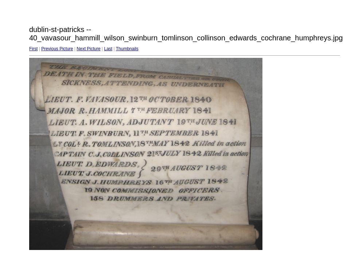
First (33, 48)
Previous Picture (57, 48)
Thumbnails (127, 48)
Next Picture (88, 48)
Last (108, 48)
